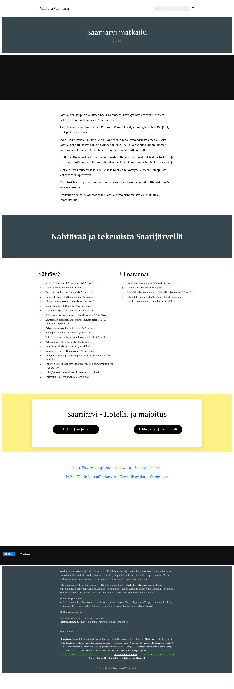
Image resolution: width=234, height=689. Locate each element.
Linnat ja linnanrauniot (146, 646)
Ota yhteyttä (82, 631)
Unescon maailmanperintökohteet (109, 650)
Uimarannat (107, 654)
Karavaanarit (167, 654)
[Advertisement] (117, 78)
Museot (81, 650)
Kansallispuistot (102, 638)
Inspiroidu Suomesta (154, 642)
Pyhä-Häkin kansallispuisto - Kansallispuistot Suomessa (117, 477)
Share (9, 554)
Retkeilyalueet (136, 638)
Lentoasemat (145, 654)
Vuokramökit (136, 642)
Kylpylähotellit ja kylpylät (72, 642)
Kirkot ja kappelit (126, 646)
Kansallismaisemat (120, 638)
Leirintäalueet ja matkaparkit (99, 642)
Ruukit (89, 650)
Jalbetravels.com (69, 621)
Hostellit (159, 638)
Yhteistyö (117, 631)
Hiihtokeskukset (86, 638)
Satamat (156, 654)
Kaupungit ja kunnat (108, 646)
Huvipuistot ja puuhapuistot (87, 654)
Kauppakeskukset (89, 646)
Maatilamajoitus (121, 642)
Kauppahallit (74, 646)
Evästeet (135, 668)
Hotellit (168, 638)
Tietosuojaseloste (100, 631)
